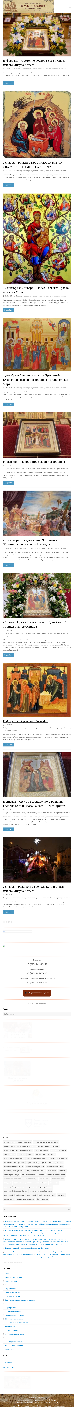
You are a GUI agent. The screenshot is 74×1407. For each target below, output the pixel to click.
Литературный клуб (13, 1304)
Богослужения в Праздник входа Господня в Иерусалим (27, 1241)
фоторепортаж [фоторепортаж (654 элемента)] (42, 1192)
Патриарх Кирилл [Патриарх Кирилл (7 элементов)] (41, 1143)
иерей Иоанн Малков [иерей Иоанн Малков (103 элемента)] (55, 1159)
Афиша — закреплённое (14, 1270)
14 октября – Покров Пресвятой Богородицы (34, 461)
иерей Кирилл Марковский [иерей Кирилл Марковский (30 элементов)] (14, 1163)
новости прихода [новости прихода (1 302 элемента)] (31, 1172)
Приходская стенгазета (11, 636)
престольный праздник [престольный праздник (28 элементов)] (23, 1176)
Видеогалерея (10, 1282)
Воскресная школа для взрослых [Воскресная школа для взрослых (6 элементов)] (46, 1135)
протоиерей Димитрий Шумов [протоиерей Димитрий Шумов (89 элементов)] (15, 1184)
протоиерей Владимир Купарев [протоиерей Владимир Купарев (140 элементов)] (40, 1180)
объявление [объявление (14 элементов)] (44, 1172)
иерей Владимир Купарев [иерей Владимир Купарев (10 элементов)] (13, 1159)
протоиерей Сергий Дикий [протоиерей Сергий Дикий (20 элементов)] (14, 1188)
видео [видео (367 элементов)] (30, 1147)
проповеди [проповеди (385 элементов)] (54, 1176)
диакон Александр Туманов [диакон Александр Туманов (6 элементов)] (14, 1151)
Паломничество (11, 1323)
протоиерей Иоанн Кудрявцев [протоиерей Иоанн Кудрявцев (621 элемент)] (41, 1184)
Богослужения (11, 1274)
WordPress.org (8, 1360)
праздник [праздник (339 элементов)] (7, 1176)
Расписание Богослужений (19, 1399)
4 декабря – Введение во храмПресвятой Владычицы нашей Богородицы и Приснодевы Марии (35, 379)
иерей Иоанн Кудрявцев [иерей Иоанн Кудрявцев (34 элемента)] (35, 1159)
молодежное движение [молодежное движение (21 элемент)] (13, 1172)
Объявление (10, 1319)
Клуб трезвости (11, 1300)
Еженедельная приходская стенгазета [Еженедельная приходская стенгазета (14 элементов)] (18, 1139)
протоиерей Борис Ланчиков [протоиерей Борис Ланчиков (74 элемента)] (14, 1180)
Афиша (8, 1266)
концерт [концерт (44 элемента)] (62, 1163)
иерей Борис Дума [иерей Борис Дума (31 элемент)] (55, 1155)
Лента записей (9, 1355)
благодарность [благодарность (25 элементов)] (9, 1147)
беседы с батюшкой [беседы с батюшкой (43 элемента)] (58, 1143)
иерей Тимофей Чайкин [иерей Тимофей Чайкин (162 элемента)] (36, 1163)
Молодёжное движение (14, 1308)
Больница (9, 1278)
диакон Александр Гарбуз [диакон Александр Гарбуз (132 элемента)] (45, 1147)
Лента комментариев (11, 1358)
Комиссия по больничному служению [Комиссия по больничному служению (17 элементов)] (18, 1143)
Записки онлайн (59, 1399)
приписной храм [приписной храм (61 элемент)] (41, 1176)
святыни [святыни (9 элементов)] (61, 1188)
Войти (5, 1353)
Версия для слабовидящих (37, 993)
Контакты (47, 1399)
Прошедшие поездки (13, 1334)
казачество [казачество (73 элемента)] (52, 1163)
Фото (33, 1399)
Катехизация (10, 1297)
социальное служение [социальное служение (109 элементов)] (25, 1192)
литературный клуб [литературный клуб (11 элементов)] (11, 1168)
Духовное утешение (12, 468)
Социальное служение (14, 1338)
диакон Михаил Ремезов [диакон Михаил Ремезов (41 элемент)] (36, 1151)
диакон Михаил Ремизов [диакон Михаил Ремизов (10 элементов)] (57, 1151)
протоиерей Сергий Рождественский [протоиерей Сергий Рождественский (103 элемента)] (41, 1188)
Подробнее (8, 83)
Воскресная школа (12, 1285)
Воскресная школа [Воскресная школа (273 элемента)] (24, 1135)
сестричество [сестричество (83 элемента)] (9, 1192)
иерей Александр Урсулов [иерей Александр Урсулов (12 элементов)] (36, 1155)
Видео (39, 1399)
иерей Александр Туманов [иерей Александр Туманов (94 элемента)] (14, 1155)
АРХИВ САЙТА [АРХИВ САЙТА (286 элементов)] (9, 1135)
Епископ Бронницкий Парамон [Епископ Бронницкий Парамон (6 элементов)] (46, 1139)
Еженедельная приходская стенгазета (30, 69)
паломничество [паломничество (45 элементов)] (58, 1172)
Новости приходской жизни (55, 69)
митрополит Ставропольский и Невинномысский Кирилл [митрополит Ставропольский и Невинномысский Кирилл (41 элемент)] (43, 1168)
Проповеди (9, 1331)
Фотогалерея (10, 1342)
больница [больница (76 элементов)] (21, 1147)
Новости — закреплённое (15, 1312)
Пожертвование (38, 1402)
